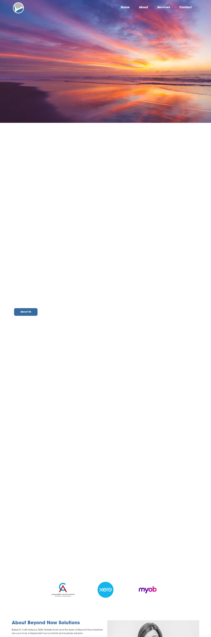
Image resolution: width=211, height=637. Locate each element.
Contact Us (51, 312)
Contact (185, 7)
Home (125, 7)
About (143, 7)
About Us (25, 312)
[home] (18, 7)
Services (163, 7)
